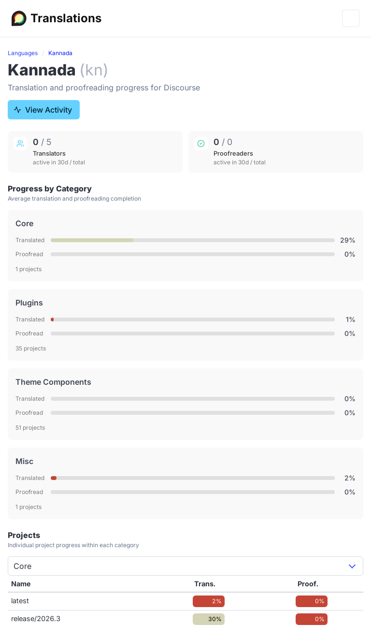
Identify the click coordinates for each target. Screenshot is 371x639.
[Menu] (350, 18)
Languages (23, 53)
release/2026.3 (35, 618)
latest (20, 600)
